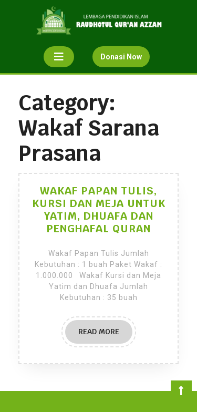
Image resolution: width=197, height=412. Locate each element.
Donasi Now (125, 59)
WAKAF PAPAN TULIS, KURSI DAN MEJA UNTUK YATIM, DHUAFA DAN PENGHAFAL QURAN (98, 209)
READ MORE (105, 335)
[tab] (59, 56)
